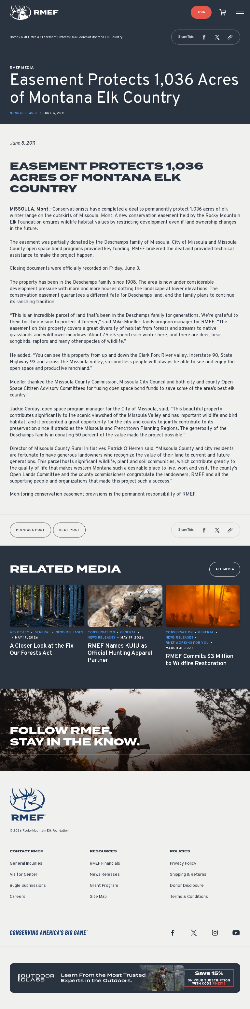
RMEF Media (30, 37)
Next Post (69, 530)
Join (201, 12)
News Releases (24, 113)
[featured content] (125, 978)
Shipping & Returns (188, 874)
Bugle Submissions (28, 885)
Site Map (98, 896)
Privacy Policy (183, 863)
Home (14, 37)
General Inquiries (26, 863)
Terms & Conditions (189, 896)
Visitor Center (23, 874)
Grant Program (104, 885)
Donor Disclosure (187, 885)
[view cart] (222, 12)
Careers (17, 896)
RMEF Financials (105, 863)
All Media (224, 569)
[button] (204, 37)
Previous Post (30, 530)
